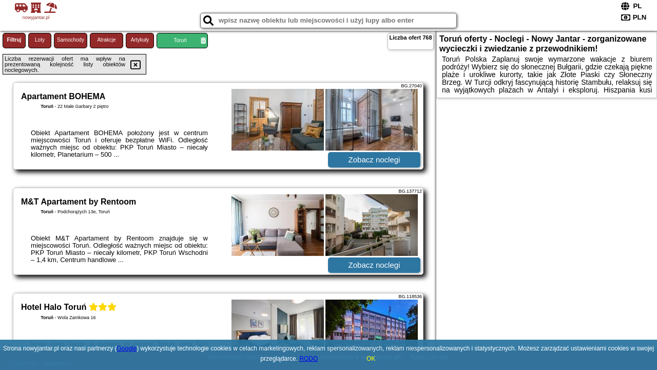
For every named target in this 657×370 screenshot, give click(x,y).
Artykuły (140, 40)
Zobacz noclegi (374, 159)
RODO (308, 358)
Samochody (70, 40)
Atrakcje (106, 40)
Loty (40, 40)
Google (127, 348)
